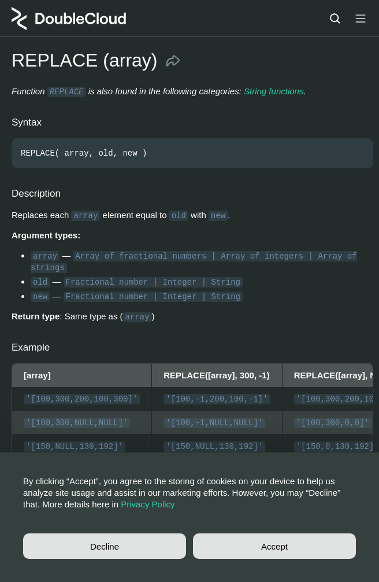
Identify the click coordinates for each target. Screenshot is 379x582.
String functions (273, 91)
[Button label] (360, 18)
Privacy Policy (147, 504)
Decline (104, 546)
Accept (274, 546)
